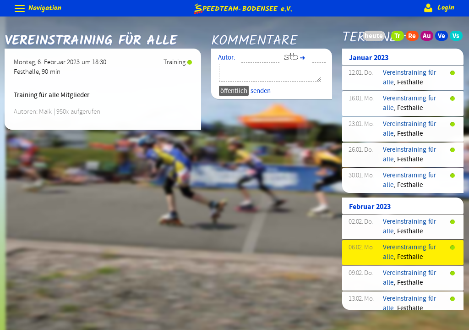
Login (438, 7)
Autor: (226, 57)
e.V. (242, 8)
